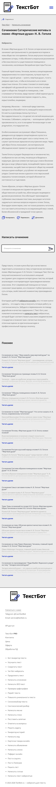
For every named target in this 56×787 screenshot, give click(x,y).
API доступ (9, 625)
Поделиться (9, 19)
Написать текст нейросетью (20, 776)
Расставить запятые (17, 719)
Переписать (25, 217)
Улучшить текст (14, 662)
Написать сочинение (21, 24)
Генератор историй (16, 732)
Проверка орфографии (18, 688)
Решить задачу (14, 728)
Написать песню (15, 710)
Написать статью (15, 771)
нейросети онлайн (27, 300)
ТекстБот (6, 24)
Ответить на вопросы (17, 723)
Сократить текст (15, 666)
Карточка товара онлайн (19, 741)
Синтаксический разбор (18, 706)
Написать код (14, 736)
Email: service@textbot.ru (16, 618)
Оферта (8, 645)
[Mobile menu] (51, 7)
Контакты (9, 637)
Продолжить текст (16, 675)
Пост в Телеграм (15, 763)
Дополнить (39, 217)
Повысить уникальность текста (21, 697)
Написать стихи (15, 715)
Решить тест (13, 767)
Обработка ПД (11, 649)
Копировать (10, 217)
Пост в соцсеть (14, 758)
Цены (7, 641)
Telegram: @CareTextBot (15, 614)
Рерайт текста (14, 693)
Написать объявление (17, 745)
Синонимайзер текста (17, 701)
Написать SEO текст (16, 684)
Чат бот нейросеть (16, 671)
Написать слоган (15, 749)
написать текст (31, 313)
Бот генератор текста (17, 658)
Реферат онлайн (15, 754)
